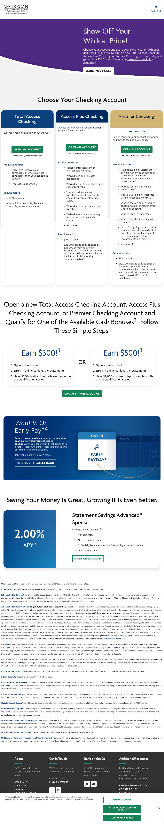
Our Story (21, 782)
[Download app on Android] (94, 784)
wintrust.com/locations (114, 639)
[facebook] (52, 790)
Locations (21, 785)
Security (125, 793)
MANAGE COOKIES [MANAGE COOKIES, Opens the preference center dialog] (122, 800)
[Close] (159, 808)
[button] (98, 70)
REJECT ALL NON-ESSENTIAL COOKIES (122, 809)
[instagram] (58, 790)
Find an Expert (59, 782)
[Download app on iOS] (87, 784)
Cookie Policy (128, 789)
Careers (19, 789)
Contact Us (56, 778)
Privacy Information (133, 785)
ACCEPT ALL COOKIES (122, 818)
